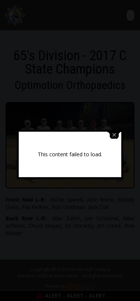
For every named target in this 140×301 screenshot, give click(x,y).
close (114, 134)
